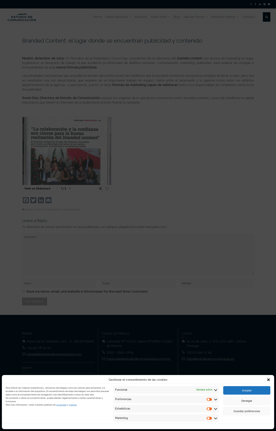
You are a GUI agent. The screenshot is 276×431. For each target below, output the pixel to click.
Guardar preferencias (246, 411)
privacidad (61, 404)
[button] (268, 380)
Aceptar (247, 390)
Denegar (246, 400)
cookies (73, 404)
